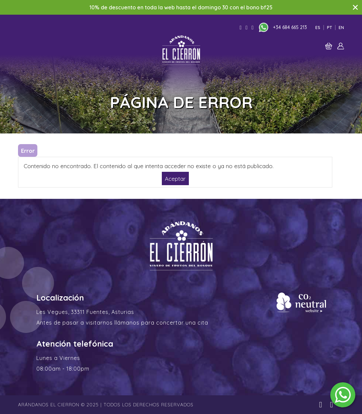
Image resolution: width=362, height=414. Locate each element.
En (341, 27)
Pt (329, 27)
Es (317, 27)
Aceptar (175, 178)
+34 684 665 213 (290, 27)
